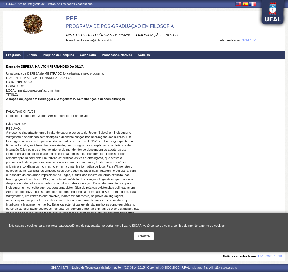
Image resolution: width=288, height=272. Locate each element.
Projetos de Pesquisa (58, 55)
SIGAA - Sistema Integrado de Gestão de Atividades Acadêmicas (48, 4)
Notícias (144, 55)
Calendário (88, 55)
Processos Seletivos (117, 55)
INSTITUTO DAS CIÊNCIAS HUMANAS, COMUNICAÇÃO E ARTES (122, 35)
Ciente (144, 236)
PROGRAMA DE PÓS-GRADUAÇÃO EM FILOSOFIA (120, 26)
